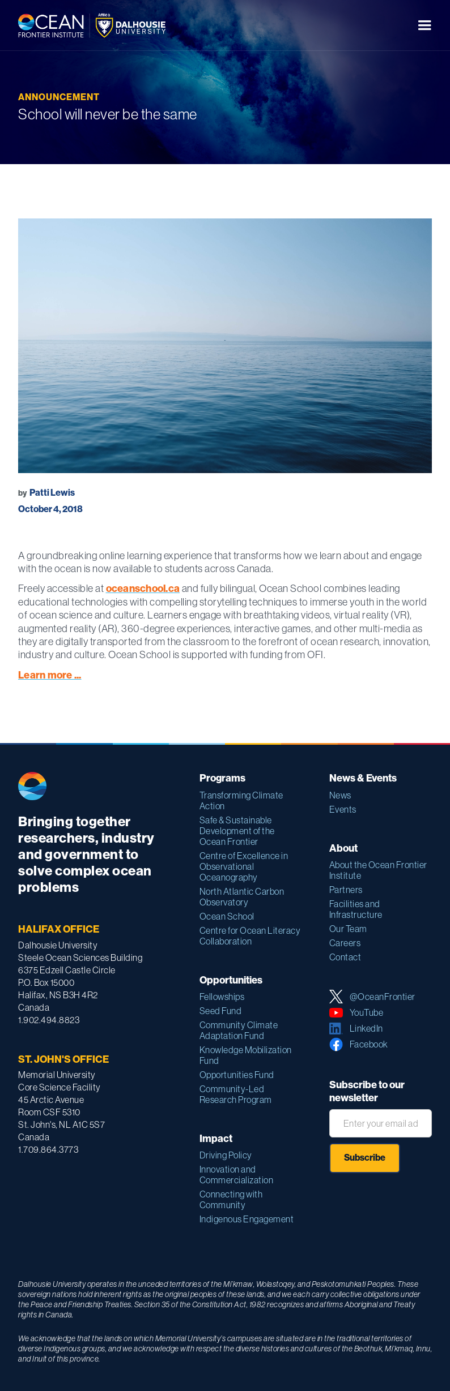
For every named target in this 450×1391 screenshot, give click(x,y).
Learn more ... (50, 675)
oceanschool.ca (143, 588)
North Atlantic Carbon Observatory (242, 896)
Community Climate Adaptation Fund (238, 1030)
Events (342, 809)
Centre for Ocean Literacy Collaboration (250, 935)
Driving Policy (225, 1155)
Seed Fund (220, 1011)
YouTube (367, 1012)
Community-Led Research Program (235, 1094)
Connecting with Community (231, 1199)
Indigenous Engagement (246, 1219)
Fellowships (222, 996)
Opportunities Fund (236, 1075)
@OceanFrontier (382, 996)
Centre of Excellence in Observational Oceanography (243, 866)
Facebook (369, 1044)
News (340, 795)
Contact (345, 957)
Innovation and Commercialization (236, 1174)
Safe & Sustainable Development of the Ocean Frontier (237, 831)
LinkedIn (366, 1028)
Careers (345, 943)
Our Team (348, 929)
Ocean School (226, 916)
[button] (424, 25)
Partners (346, 890)
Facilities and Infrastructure (356, 909)
